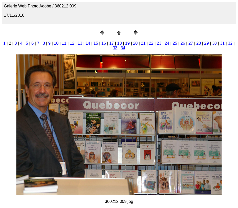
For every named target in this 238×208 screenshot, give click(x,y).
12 (72, 43)
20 (135, 43)
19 (127, 43)
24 (167, 43)
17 (111, 43)
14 (88, 43)
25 (175, 43)
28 (198, 43)
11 (64, 43)
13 (80, 43)
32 (230, 43)
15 (96, 43)
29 (206, 43)
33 (115, 48)
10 (56, 43)
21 (143, 43)
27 (191, 43)
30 (214, 43)
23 (159, 43)
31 (222, 43)
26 (183, 43)
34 (123, 48)
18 (119, 43)
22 (151, 43)
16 (103, 43)
